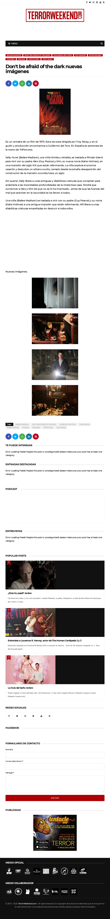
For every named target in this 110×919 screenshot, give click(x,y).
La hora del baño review (20, 688)
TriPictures (34, 59)
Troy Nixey (47, 59)
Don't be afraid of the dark (37, 55)
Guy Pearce (80, 55)
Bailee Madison (14, 55)
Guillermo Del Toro (63, 55)
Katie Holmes (95, 55)
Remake (21, 59)
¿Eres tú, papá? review (20, 593)
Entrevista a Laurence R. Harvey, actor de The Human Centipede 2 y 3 (44, 640)
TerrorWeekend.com (27, 904)
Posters (10, 59)
